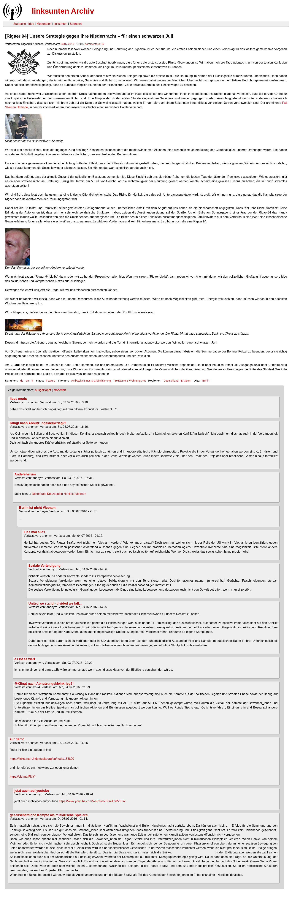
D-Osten (186, 380)
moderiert (59, 390)
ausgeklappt (43, 390)
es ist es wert (25, 659)
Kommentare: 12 (94, 43)
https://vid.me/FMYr (23, 776)
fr (32, 380)
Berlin (205, 380)
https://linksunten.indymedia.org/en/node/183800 (42, 758)
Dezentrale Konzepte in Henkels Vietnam (58, 493)
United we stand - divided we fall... (55, 603)
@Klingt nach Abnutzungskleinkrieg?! (44, 683)
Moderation (43, 23)
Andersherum (25, 474)
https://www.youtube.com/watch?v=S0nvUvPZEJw (92, 801)
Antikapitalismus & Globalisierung (91, 380)
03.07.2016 (67, 43)
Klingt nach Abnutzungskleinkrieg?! (38, 423)
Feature (50, 380)
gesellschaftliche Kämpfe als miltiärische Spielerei (49, 815)
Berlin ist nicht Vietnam (37, 508)
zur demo (17, 739)
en (27, 380)
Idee (31, 23)
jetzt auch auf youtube (32, 791)
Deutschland (171, 380)
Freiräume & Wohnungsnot (130, 380)
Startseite (19, 23)
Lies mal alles (34, 532)
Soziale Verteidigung (44, 565)
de (21, 380)
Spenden (76, 23)
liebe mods (18, 399)
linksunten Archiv (63, 11)
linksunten (60, 23)
